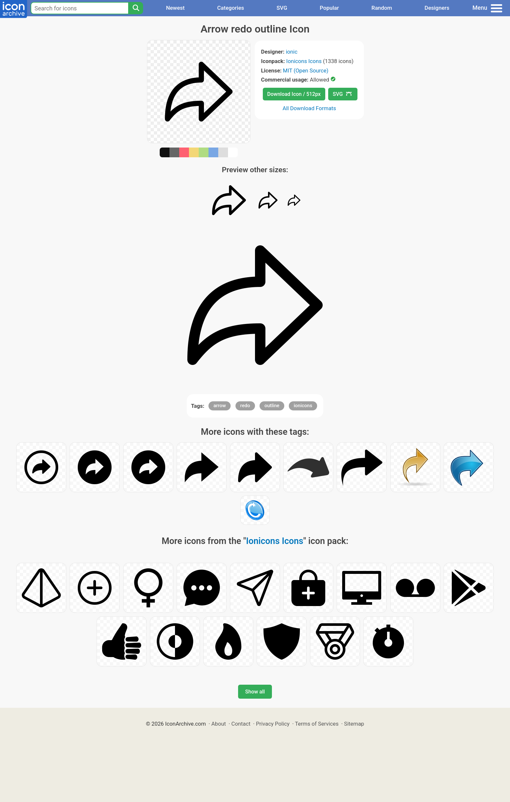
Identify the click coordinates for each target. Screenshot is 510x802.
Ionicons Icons (304, 61)
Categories (230, 8)
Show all (255, 692)
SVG (281, 8)
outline (271, 405)
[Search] (135, 8)
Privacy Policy (272, 723)
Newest (175, 8)
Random (381, 8)
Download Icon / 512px (294, 94)
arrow (219, 405)
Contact (240, 723)
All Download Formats (309, 108)
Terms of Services (317, 723)
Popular (329, 8)
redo (245, 405)
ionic (292, 51)
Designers (436, 8)
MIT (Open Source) (306, 70)
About (218, 723)
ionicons (303, 405)
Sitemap (354, 723)
